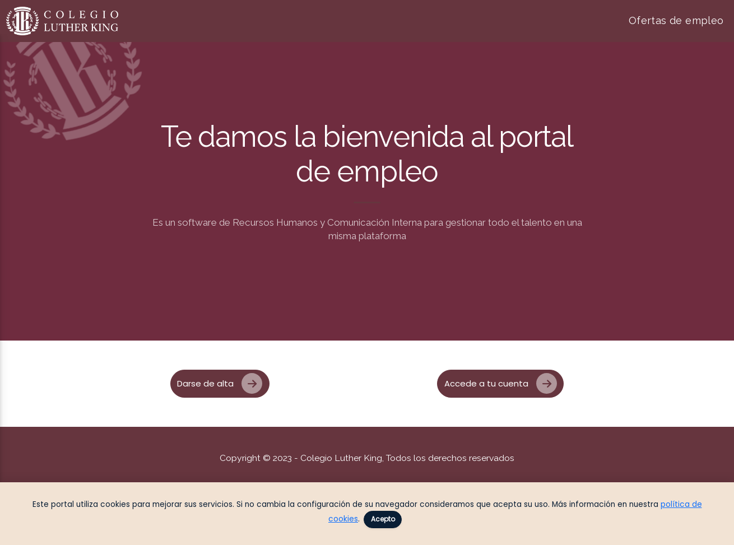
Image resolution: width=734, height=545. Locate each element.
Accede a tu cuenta (501, 383)
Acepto (383, 519)
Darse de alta (220, 383)
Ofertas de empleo (676, 20)
